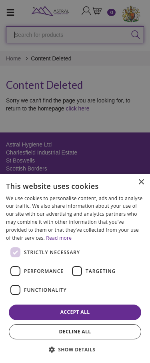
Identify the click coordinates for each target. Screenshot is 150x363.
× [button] (141, 182)
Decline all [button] (75, 331)
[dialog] (75, 268)
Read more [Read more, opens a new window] (59, 238)
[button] (75, 349)
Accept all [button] (75, 312)
